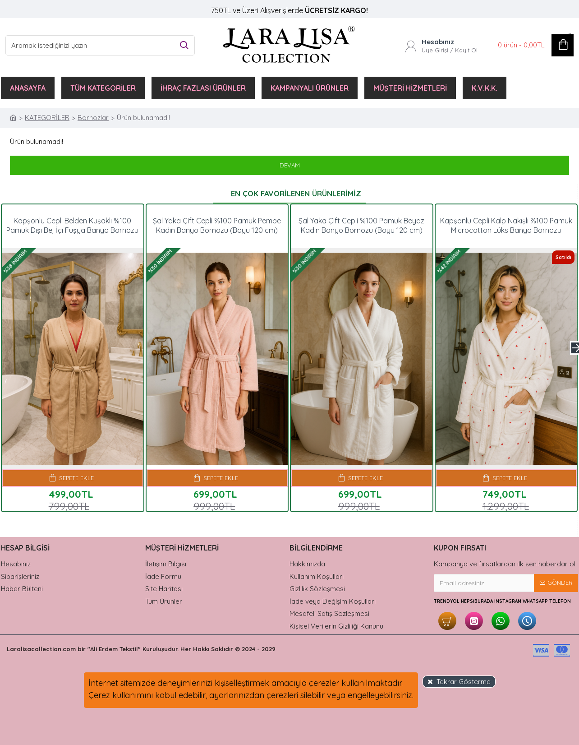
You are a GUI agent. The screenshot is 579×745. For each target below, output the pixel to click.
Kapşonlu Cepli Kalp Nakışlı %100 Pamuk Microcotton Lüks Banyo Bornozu (506, 225)
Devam (290, 165)
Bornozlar (93, 117)
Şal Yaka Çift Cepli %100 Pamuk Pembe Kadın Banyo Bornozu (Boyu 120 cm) (217, 225)
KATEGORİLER (47, 117)
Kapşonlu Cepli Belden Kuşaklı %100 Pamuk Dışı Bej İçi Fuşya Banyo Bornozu (72, 225)
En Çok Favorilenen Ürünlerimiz (296, 193)
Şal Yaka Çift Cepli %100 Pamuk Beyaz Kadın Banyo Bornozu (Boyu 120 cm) (361, 225)
